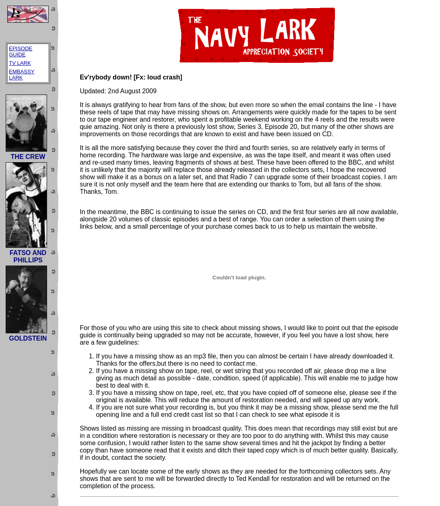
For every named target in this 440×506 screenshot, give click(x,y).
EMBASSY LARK (21, 75)
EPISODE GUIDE (20, 51)
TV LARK (20, 63)
